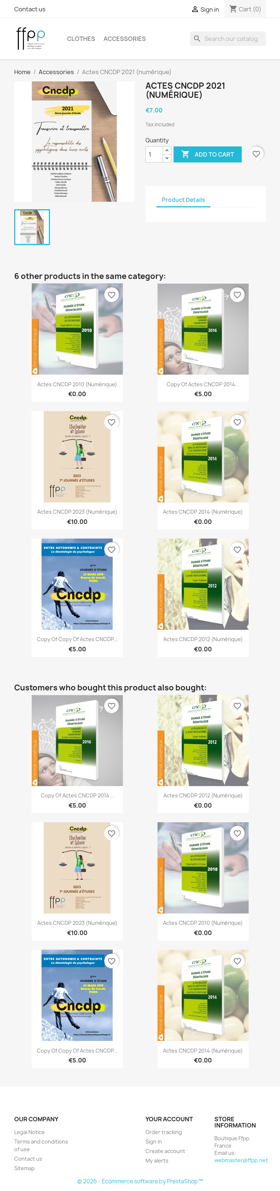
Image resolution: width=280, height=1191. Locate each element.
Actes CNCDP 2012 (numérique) (203, 639)
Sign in (153, 1141)
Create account (165, 1151)
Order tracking (163, 1132)
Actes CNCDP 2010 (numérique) (77, 384)
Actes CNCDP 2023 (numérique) (77, 511)
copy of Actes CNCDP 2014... (203, 384)
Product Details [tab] (183, 200)
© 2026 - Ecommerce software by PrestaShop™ (140, 1181)
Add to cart (207, 154)
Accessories (125, 39)
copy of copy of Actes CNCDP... (77, 639)
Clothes (81, 39)
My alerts (156, 1160)
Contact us (30, 9)
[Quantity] (154, 154)
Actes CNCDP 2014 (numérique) (203, 511)
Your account (169, 1119)
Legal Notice (29, 1132)
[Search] (228, 38)
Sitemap (24, 1168)
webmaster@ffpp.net (241, 1160)
